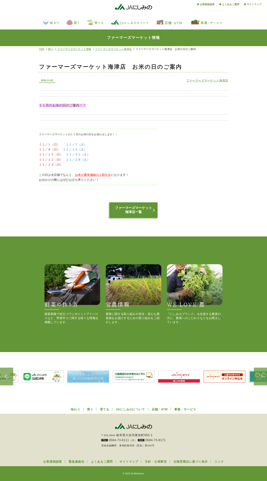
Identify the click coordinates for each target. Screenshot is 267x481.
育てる (104, 409)
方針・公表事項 (156, 461)
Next (257, 376)
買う (50, 49)
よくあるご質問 (230, 4)
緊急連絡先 (76, 461)
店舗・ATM (160, 409)
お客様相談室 (207, 4)
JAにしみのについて (130, 409)
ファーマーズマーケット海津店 (113, 49)
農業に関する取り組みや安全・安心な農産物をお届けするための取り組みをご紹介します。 (133, 294)
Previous (9, 376)
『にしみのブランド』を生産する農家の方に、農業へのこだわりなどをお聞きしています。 (194, 294)
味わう (75, 409)
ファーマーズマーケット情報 (74, 49)
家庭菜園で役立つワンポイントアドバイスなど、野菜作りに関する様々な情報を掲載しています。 (72, 294)
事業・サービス (185, 409)
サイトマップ (254, 4)
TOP (41, 49)
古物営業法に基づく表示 (190, 461)
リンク (219, 461)
